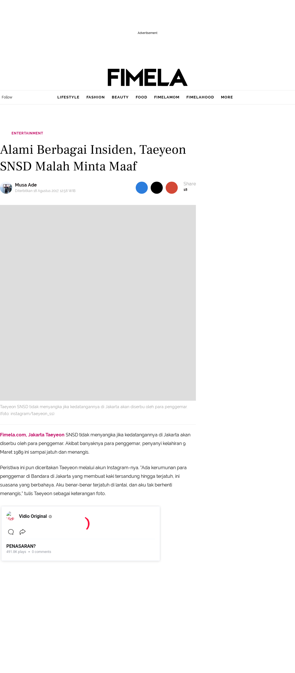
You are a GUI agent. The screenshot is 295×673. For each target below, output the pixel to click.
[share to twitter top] (157, 188)
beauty (120, 97)
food (141, 97)
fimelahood (200, 97)
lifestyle (68, 97)
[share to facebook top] (142, 188)
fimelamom (166, 97)
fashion (95, 97)
